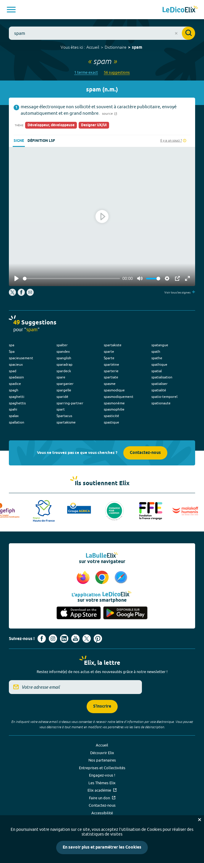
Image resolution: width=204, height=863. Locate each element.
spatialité (158, 390)
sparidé (62, 396)
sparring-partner (69, 403)
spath (155, 351)
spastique (111, 422)
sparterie (111, 371)
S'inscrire (102, 706)
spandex (63, 351)
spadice (15, 383)
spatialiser (159, 383)
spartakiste (113, 345)
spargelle (63, 390)
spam (137, 47)
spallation (16, 422)
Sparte (109, 358)
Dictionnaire (116, 47)
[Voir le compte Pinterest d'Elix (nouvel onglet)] (98, 638)
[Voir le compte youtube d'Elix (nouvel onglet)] (75, 638)
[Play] (16, 278)
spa (11, 345)
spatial (156, 371)
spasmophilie (114, 409)
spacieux (16, 364)
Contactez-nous (145, 453)
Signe (19, 140)
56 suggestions (117, 72)
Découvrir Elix (102, 752)
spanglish (63, 358)
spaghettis (17, 403)
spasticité (111, 416)
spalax (14, 416)
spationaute (161, 403)
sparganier (65, 383)
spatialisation (161, 377)
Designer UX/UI (94, 125)
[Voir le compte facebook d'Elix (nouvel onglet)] (42, 638)
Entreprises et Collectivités (102, 767)
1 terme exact (86, 72)
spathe (156, 358)
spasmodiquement (118, 396)
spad (12, 371)
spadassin (16, 377)
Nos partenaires (102, 760)
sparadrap (64, 364)
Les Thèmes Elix (102, 782)
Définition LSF (41, 140)
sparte (109, 351)
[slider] (71, 278)
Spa (11, 351)
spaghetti (16, 396)
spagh (13, 390)
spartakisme (66, 422)
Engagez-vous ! (102, 775)
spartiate (111, 377)
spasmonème (114, 403)
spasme (110, 383)
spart (60, 409)
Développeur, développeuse (51, 125)
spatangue (159, 345)
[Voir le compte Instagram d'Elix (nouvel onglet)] (53, 638)
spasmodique (114, 390)
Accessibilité (102, 813)
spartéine (111, 364)
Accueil (92, 47)
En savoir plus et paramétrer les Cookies (102, 847)
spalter (62, 345)
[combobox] (102, 33)
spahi (13, 409)
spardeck (63, 371)
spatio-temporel (164, 396)
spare (60, 377)
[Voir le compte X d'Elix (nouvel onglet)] (86, 638)
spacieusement (21, 358)
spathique (159, 364)
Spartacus (64, 416)
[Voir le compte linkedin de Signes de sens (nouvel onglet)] (64, 638)
